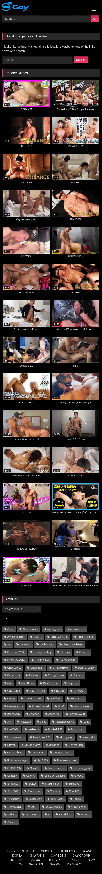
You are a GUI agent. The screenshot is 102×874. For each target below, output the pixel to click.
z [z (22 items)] (49, 814)
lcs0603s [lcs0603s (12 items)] (13, 729)
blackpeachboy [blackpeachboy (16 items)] (43, 652)
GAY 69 (55, 864)
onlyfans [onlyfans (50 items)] (54, 744)
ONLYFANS (36, 855)
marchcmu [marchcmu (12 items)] (77, 729)
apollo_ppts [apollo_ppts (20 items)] (54, 629)
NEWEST (28, 851)
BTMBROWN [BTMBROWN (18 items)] (42, 660)
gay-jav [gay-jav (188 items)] (72, 683)
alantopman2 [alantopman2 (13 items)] (30, 629)
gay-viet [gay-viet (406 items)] (59, 690)
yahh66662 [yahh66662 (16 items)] (32, 814)
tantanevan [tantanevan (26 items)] (34, 791)
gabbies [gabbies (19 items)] (78, 675)
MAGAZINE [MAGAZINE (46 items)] (55, 729)
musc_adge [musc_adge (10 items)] (66, 737)
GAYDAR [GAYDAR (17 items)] (79, 690)
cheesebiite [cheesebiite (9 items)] (14, 667)
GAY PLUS (36, 864)
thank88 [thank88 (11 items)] (74, 791)
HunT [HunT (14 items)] (61, 706)
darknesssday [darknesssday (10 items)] (86, 667)
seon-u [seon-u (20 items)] (30, 775)
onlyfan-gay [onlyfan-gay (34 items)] (32, 744)
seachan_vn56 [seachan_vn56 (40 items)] (82, 768)
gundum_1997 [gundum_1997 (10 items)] (32, 698)
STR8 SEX (54, 860)
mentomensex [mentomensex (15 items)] (15, 737)
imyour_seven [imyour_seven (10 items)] (82, 706)
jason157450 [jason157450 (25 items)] (77, 714)
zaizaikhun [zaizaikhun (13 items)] (65, 814)
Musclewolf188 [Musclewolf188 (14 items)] (41, 737)
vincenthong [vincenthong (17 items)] (78, 806)
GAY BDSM (58, 855)
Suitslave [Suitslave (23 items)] (74, 783)
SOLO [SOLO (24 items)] (32, 783)
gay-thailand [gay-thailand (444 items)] (37, 690)
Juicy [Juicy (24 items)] (43, 721)
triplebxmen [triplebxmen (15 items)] (14, 806)
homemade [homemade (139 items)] (77, 698)
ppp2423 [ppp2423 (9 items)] (42, 760)
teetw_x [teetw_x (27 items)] (55, 791)
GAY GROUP (81, 855)
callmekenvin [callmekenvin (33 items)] (67, 660)
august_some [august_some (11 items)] (86, 636)
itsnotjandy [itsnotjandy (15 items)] (13, 714)
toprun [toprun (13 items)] (77, 798)
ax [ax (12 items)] (8, 644)
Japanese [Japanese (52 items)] (54, 714)
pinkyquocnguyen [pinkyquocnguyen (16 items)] (17, 760)
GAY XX (34, 860)
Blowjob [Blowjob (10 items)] (83, 652)
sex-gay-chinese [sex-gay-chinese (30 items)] (54, 775)
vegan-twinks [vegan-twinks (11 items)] (54, 806)
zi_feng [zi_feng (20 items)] (85, 814)
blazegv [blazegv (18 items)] (65, 652)
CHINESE (47, 851)
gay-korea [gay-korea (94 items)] (13, 690)
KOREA (17, 855)
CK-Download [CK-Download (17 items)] (60, 667)
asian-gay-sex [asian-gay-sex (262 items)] (59, 636)
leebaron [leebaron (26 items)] (33, 729)
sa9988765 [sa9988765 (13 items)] (14, 768)
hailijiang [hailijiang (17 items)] (55, 698)
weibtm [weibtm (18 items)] (11, 814)
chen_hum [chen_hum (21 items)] (36, 667)
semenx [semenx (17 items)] (12, 775)
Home (11, 851)
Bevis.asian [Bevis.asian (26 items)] (46, 644)
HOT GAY (16, 860)
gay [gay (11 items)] (9, 683)
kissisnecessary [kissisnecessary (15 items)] (64, 721)
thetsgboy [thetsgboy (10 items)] (13, 798)
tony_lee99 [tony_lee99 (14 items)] (57, 798)
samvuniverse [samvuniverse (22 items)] (56, 768)
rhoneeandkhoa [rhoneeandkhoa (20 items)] (66, 760)
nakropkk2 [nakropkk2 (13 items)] (89, 737)
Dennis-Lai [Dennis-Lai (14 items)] (13, 675)
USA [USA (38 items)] (33, 806)
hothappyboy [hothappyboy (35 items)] (15, 706)
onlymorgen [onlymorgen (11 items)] (75, 744)
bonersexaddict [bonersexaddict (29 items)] (16, 660)
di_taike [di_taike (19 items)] (34, 675)
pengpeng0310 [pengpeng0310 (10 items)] (62, 752)
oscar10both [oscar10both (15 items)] (14, 752)
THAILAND (67, 851)
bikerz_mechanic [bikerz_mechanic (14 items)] (73, 644)
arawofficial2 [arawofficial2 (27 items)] (77, 629)
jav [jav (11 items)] (9, 721)
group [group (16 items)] (11, 698)
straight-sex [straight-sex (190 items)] (52, 783)
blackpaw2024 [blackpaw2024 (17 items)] (15, 652)
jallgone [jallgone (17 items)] (34, 714)
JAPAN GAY (74, 864)
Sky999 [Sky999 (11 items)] (78, 775)
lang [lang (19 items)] (86, 721)
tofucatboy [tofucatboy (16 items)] (35, 798)
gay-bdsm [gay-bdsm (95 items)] (27, 683)
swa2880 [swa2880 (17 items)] (12, 791)
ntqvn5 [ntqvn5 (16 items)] (11, 744)
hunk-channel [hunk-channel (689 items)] (40, 706)
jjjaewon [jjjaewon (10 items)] (26, 721)
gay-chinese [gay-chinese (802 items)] (50, 683)
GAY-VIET (88, 851)
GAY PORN (75, 860)
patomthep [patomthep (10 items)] (38, 752)
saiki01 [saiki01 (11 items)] (34, 768)
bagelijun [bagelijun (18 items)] (25, 644)
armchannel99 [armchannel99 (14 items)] (15, 636)
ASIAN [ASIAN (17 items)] (37, 636)
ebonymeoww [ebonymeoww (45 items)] (56, 675)
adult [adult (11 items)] (10, 629)
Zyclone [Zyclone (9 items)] (11, 822)
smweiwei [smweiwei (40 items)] (13, 783)
